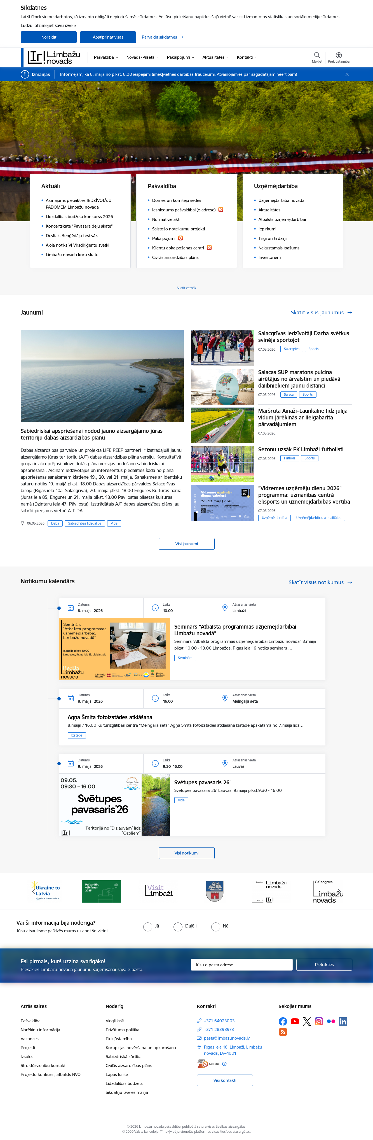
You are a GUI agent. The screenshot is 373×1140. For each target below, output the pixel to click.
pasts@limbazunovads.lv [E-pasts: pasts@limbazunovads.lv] (227, 1038)
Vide (114, 523)
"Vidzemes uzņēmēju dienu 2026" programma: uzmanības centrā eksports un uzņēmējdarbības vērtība (304, 495)
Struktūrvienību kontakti (43, 1065)
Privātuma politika (122, 1029)
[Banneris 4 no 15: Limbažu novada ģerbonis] (215, 891)
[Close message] (347, 74)
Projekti (28, 1047)
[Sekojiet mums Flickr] (331, 1021)
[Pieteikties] (324, 965)
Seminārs (185, 658)
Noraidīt (48, 37)
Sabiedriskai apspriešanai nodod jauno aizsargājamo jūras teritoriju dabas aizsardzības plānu (92, 434)
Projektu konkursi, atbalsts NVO (51, 1074)
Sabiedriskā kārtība (124, 1056)
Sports (314, 349)
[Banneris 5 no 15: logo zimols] (271, 891)
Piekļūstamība (119, 1038)
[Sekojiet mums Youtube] (295, 1021)
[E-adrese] (208, 1063)
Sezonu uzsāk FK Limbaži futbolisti (301, 449)
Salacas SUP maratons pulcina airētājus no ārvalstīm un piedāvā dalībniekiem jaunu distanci (299, 379)
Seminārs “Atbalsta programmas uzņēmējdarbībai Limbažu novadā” (235, 630)
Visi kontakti (225, 1080)
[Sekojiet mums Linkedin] (343, 1021)
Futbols (289, 458)
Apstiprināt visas (108, 37)
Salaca (289, 394)
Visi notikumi (186, 853)
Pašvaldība (31, 1020)
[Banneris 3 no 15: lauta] (158, 891)
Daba (55, 523)
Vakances (30, 1038)
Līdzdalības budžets (124, 1083)
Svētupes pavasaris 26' (202, 782)
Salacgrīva (291, 349)
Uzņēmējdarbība (274, 518)
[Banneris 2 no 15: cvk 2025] (101, 891)
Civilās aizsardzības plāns (129, 1065)
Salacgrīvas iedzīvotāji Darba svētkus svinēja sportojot (303, 336)
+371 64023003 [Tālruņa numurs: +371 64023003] (219, 1020)
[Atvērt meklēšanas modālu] (317, 58)
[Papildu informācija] (224, 1064)
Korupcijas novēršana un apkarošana (141, 1047)
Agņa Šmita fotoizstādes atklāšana (110, 717)
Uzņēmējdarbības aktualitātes (318, 518)
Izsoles (27, 1056)
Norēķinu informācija (40, 1029)
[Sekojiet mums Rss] (283, 1032)
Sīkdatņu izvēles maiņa (127, 1092)
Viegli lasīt (115, 1020)
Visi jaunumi (186, 543)
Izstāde (76, 735)
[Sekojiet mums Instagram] (319, 1021)
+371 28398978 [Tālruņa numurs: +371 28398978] (219, 1029)
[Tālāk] (340, 891)
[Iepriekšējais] (34, 891)
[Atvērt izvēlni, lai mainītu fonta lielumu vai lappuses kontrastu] (338, 58)
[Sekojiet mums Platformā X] (307, 1021)
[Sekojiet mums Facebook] (283, 1021)
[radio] (151, 925)
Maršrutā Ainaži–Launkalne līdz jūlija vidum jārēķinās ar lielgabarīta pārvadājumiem (303, 417)
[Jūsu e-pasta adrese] (242, 965)
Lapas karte (117, 1074)
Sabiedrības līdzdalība (84, 523)
